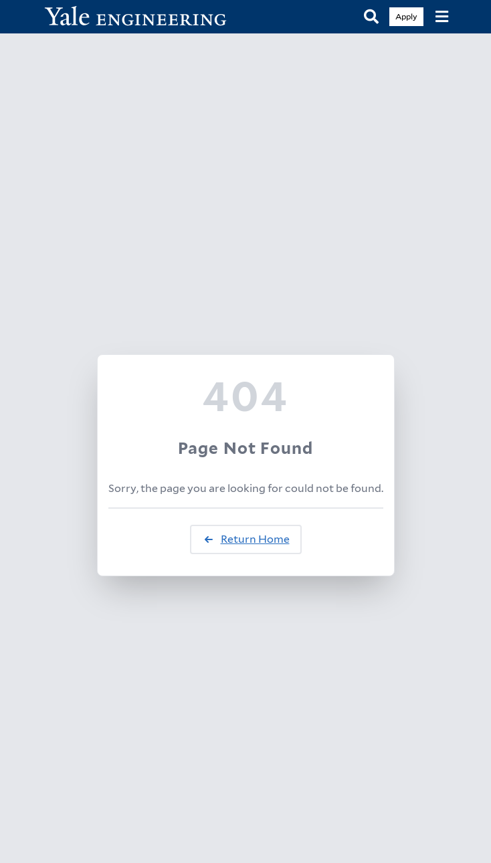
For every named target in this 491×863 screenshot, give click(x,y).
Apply (406, 16)
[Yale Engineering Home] (142, 17)
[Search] (371, 17)
